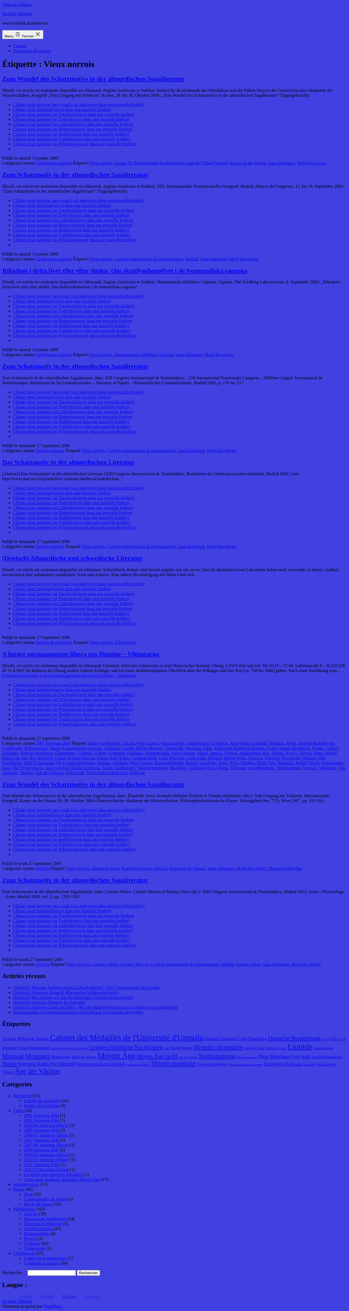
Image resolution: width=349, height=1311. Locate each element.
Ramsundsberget (169, 763)
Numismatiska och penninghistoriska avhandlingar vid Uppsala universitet (78, 1012)
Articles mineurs (50, 450)
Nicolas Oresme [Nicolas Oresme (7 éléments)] (188, 1057)
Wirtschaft (75, 772)
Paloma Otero (248, 964)
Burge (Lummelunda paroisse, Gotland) (84, 748)
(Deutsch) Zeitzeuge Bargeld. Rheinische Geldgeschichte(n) (65, 992)
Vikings (26, 772)
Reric (223, 763)
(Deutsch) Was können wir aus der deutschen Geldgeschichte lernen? (73, 997)
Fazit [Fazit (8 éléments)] (342, 1039)
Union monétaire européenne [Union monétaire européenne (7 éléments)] (246, 1064)
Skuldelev (178, 768)
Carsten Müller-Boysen (142, 748)
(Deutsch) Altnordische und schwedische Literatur (72, 558)
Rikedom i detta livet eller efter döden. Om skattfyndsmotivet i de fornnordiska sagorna (124, 270)
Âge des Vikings (49, 772)
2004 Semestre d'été (41, 1120)
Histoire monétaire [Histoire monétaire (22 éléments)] (218, 1047)
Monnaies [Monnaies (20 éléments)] (37, 1056)
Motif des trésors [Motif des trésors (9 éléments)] (83, 1057)
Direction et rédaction (43, 1223)
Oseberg (120, 763)
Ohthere (309, 758)
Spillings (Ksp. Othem (208, 768)
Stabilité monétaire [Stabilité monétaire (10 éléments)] (326, 1057)
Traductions (34, 1248)
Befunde (276, 743)
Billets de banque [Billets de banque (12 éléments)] (33, 1038)
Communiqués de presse (45, 1199)
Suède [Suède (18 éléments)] (9, 1063)
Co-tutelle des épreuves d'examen (53, 1174)
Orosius (104, 763)
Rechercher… (14, 1272)
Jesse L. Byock (298, 753)
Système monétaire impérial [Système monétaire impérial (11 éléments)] (100, 1064)
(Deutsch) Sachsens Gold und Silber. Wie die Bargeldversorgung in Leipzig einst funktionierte (95, 1007)
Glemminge (65, 753)
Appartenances (26, 1184)
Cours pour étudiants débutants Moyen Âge (62, 1179)
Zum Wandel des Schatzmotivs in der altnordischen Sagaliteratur (93, 78)
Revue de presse (38, 1204)
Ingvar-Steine (183, 753)
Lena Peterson (171, 758)
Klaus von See (14, 758)
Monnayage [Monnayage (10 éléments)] (60, 1057)
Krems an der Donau (248, 163)
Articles (43, 868)
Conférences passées (54, 163)
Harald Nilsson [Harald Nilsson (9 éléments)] (181, 1048)
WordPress (53, 1306)
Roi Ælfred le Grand (47, 758)
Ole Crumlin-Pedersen (75, 763)
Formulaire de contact (32, 50)
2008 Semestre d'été (41, 1150)
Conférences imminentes (45, 1258)
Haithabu (135, 753)
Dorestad (193, 748)
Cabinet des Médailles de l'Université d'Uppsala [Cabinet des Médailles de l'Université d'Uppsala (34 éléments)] (126, 1037)
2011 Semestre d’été (41, 1164)
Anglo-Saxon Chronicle (207, 743)
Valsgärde (327, 768)
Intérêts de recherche (54, 642)
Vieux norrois (100, 163)
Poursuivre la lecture (69, 675)
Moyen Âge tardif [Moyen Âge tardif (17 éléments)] (157, 1056)
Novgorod (290, 758)
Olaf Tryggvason (38, 763)
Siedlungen (125, 768)
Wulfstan (137, 772)
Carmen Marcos (134, 964)
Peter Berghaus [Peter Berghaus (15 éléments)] (274, 1056)
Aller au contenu (16, 4)
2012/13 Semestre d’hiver (46, 1169)
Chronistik (173, 748)
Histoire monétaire (36, 753)
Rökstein (285, 763)
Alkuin (128, 743)
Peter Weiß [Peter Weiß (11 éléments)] (300, 1056)
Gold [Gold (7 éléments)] (166, 1048)
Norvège (271, 758)
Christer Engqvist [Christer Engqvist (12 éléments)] (220, 1038)
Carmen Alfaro (105, 964)
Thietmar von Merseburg (252, 768)
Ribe (234, 763)
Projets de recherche (41, 1105)
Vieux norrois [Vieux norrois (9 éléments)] (325, 1064)
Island (202, 753)
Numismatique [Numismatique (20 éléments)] (217, 1056)
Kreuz (102, 758)
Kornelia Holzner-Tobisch (144, 868)
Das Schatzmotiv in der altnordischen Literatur (68, 462)
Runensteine (332, 763)
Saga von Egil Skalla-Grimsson (72, 768)
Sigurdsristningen (152, 768)
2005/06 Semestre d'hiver (46, 1125)
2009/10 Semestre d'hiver (46, 1154)
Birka (291, 743)
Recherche (22, 1095)
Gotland (85, 753)
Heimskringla (157, 753)
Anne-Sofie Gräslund (248, 743)
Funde (317, 748)
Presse (18, 1189)
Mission (255, 758)
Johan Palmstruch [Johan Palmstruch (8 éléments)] (268, 1048)
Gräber (100, 753)
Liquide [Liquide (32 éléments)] (300, 1046)
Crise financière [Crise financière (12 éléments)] (252, 1038)
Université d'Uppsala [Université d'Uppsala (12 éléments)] (283, 1064)
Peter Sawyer (140, 763)
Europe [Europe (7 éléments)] (326, 1039)
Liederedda (196, 758)
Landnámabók (144, 758)
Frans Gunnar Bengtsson (288, 748)
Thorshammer (288, 768)
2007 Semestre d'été (53, 743)
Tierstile (309, 768)
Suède (107, 768)
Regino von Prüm (201, 763)
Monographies (36, 1233)
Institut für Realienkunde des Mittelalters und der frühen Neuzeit (171, 163)
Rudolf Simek (307, 763)
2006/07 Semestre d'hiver (46, 1135)
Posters (30, 1238)
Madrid (191, 259)
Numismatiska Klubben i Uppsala (144, 354)
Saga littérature (281, 163)
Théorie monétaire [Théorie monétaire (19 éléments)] (173, 1063)
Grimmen (116, 753)
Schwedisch (125, 642)
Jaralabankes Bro (254, 753)
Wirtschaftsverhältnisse (106, 772)
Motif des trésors (311, 163)
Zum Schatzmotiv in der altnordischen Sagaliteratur (75, 174)
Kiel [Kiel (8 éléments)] (284, 1048)
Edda (207, 748)
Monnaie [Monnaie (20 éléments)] (13, 1056)
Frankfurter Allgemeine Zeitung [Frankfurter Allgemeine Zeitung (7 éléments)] (69, 1048)
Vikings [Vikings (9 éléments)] (8, 1072)
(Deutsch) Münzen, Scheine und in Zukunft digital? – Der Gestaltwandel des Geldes (86, 987)
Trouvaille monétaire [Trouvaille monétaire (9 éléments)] (212, 1064)
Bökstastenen (36, 748)
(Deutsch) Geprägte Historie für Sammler (49, 1002)
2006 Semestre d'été (41, 1130)
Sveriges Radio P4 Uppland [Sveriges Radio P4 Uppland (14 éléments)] (46, 1064)
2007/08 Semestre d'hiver (46, 1145)
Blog (28, 1194)
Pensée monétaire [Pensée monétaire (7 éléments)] (247, 1057)
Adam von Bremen (104, 743)
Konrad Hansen (81, 758)
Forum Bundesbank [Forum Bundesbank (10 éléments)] (33, 1048)
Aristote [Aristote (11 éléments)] (9, 1038)
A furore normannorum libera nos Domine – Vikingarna (80, 654)
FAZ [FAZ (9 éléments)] (334, 1039)
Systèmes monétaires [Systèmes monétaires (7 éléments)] (137, 1064)
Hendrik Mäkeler (17, 13)
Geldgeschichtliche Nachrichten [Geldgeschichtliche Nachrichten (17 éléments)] (126, 1047)
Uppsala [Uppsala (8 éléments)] (308, 1064)
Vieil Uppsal (147, 743)
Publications (24, 1209)
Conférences (24, 1253)
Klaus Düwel (325, 753)
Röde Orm (266, 763)
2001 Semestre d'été (41, 1115)
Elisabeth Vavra (106, 868)
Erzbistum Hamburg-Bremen (239, 748)
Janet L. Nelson (223, 753)
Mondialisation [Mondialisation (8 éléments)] (323, 1048)
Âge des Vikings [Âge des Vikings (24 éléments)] (37, 1071)
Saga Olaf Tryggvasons (22, 768)
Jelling (277, 753)
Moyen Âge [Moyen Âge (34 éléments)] (116, 1055)
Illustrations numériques (45, 1218)
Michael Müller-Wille (227, 758)
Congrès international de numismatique (149, 259)
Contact (20, 45)
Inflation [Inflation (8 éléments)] (249, 1048)
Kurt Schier (120, 758)
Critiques (32, 1243)
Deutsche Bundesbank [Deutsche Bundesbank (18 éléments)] (294, 1038)
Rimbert (248, 763)
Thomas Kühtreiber (285, 868)
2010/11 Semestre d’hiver (46, 1159)
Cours (18, 1110)
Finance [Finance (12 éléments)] (9, 1047)
